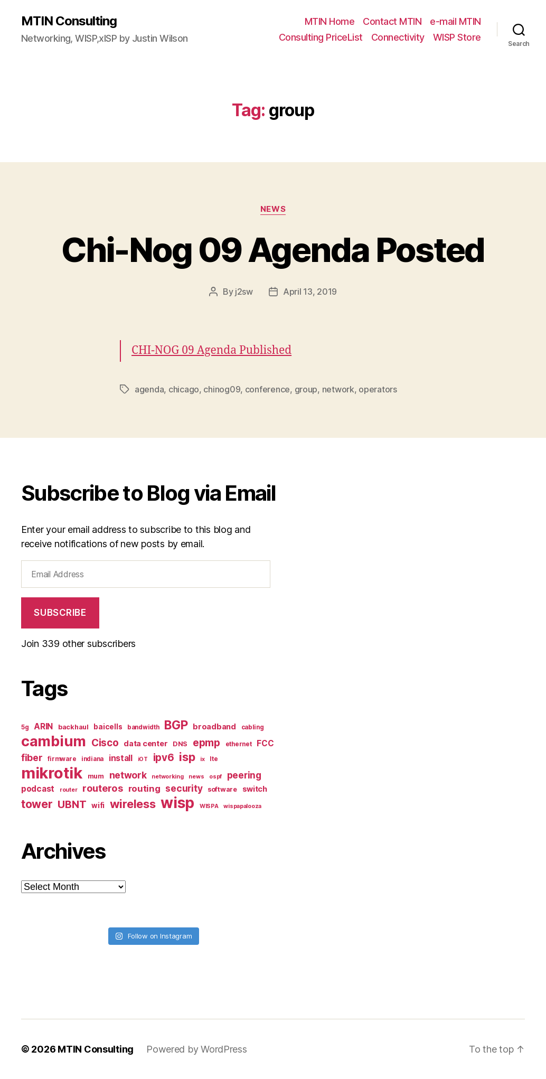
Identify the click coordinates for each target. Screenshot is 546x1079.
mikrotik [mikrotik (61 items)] (51, 773)
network (338, 389)
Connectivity (398, 37)
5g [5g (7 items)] (25, 727)
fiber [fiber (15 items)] (32, 757)
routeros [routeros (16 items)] (102, 788)
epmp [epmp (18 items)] (206, 742)
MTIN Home (330, 21)
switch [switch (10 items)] (254, 788)
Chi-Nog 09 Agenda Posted (272, 249)
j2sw (244, 291)
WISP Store (457, 37)
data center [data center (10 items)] (145, 743)
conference (267, 389)
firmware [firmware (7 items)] (62, 759)
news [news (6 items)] (196, 776)
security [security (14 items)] (183, 788)
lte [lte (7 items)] (214, 759)
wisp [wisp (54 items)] (177, 803)
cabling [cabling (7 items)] (252, 727)
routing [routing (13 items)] (144, 788)
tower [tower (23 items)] (37, 804)
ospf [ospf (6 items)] (215, 776)
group (306, 389)
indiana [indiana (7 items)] (92, 759)
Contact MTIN (392, 21)
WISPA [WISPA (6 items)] (209, 806)
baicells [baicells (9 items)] (107, 727)
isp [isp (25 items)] (187, 757)
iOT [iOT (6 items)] (143, 759)
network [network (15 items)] (128, 775)
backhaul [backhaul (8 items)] (73, 727)
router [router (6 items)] (68, 789)
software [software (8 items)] (222, 789)
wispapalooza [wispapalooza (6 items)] (242, 806)
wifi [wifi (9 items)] (98, 805)
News (273, 209)
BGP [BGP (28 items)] (175, 725)
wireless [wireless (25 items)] (133, 804)
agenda (149, 389)
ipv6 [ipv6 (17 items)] (163, 758)
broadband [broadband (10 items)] (214, 726)
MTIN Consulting (69, 21)
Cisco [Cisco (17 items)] (105, 743)
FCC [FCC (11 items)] (265, 743)
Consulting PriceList (321, 37)
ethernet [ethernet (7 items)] (238, 744)
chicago (183, 389)
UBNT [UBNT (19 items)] (72, 804)
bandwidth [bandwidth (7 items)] (143, 727)
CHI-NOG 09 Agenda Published (211, 350)
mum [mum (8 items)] (96, 776)
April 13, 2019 (310, 291)
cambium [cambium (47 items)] (53, 741)
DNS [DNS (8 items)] (180, 744)
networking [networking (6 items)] (167, 776)
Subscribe (60, 612)
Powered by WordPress (196, 1049)
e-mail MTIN (455, 21)
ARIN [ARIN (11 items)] (43, 726)
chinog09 (221, 389)
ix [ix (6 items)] (202, 759)
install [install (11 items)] (121, 758)
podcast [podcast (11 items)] (37, 789)
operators (378, 389)
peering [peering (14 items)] (244, 775)
